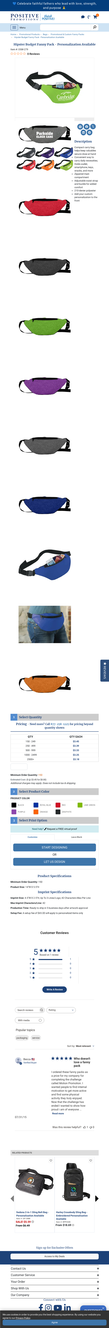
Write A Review (55, 989)
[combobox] (61, 1010)
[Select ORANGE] (44, 811)
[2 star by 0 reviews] (50, 973)
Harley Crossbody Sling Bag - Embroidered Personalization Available (72, 1215)
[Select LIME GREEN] (88, 805)
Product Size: (18, 887)
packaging (21, 1037)
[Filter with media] (29, 1020)
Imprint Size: (17, 898)
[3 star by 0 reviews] (50, 969)
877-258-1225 (60, 724)
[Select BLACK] (22, 805)
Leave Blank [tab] (76, 837)
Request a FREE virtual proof (60, 829)
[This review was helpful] (84, 1127)
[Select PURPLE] (22, 811)
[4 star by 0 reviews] (50, 964)
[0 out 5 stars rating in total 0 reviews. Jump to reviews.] (25, 53)
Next (97, 1198)
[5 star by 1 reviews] (50, 960)
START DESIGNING (54, 847)
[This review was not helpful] (91, 1127)
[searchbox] (26, 1010)
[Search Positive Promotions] (65, 27)
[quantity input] (19, 767)
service (35, 1037)
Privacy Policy (23, 1318)
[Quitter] (103, 1307)
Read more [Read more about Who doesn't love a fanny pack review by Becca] (58, 1113)
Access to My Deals (54, 1256)
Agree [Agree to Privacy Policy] (55, 1322)
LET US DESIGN (54, 861)
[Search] (94, 27)
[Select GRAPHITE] (66, 811)
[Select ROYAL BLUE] (44, 805)
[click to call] (89, 17)
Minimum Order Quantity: (26, 775)
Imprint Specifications (54, 892)
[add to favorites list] (51, 1160)
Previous (12, 1198)
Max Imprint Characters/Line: (26, 903)
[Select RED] (66, 805)
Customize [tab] (32, 837)
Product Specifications (54, 876)
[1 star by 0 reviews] (50, 978)
